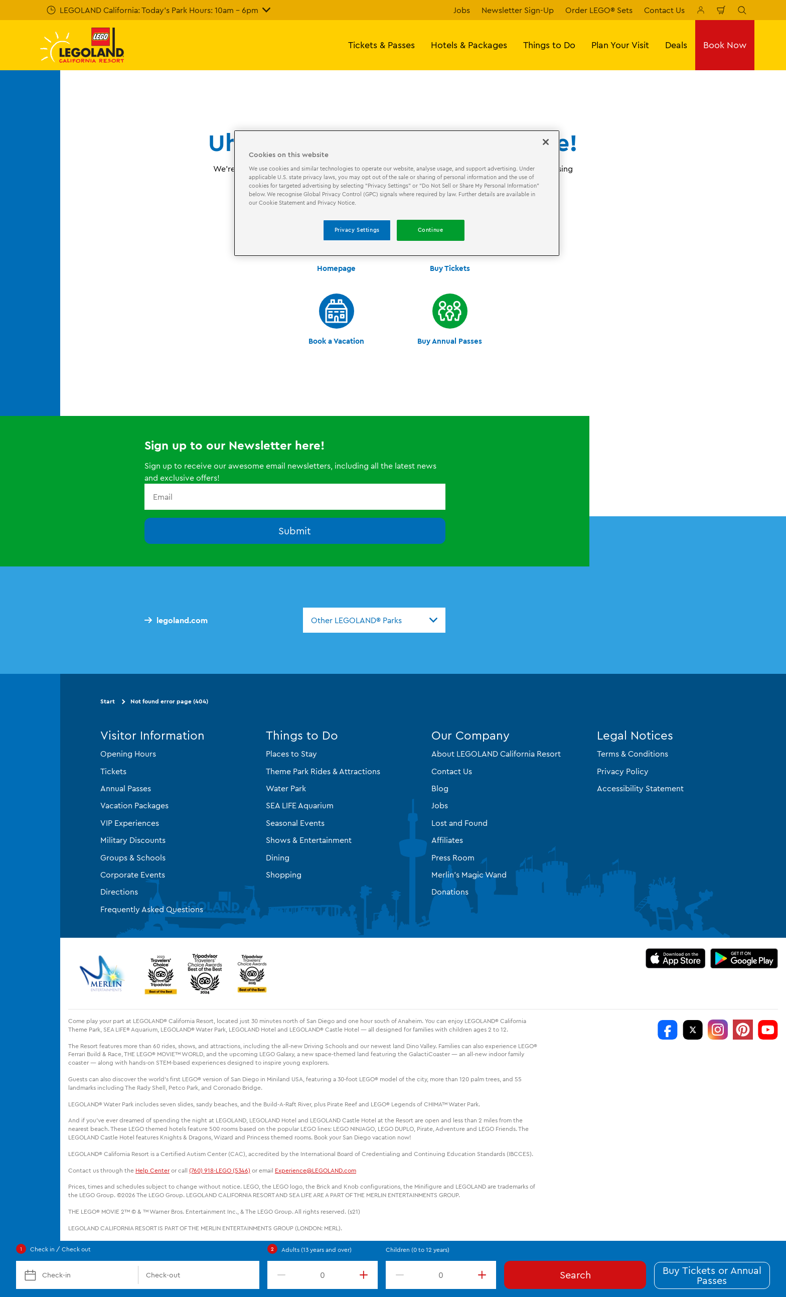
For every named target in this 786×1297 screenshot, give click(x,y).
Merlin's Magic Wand (469, 875)
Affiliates (447, 840)
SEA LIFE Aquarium (300, 805)
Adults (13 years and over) (316, 1249)
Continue (430, 229)
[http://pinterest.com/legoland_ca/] (743, 1030)
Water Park (286, 788)
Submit (294, 530)
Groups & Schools (133, 857)
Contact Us (664, 10)
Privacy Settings (357, 229)
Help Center (152, 1170)
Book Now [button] (724, 45)
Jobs (461, 10)
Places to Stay (291, 754)
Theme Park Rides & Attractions (323, 771)
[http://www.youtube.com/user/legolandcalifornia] (768, 1030)
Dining (277, 857)
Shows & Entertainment (309, 840)
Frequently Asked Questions (151, 909)
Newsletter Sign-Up (518, 10)
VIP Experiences (129, 823)
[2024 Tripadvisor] (205, 973)
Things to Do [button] (549, 45)
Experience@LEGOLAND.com (315, 1170)
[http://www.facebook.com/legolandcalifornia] (668, 1030)
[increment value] (366, 1275)
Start (107, 701)
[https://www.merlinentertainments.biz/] (103, 973)
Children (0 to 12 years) (417, 1249)
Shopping (283, 875)
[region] (397, 193)
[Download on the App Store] (675, 958)
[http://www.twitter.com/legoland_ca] (693, 1030)
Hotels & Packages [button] (469, 45)
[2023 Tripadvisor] (160, 973)
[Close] (546, 142)
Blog (439, 788)
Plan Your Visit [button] (620, 45)
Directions (119, 892)
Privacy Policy (623, 771)
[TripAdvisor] (252, 973)
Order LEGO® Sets (599, 10)
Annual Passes (125, 788)
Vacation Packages (134, 805)
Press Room (453, 857)
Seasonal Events (295, 823)
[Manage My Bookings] (701, 10)
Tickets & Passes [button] (381, 45)
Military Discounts (133, 840)
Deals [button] (676, 45)
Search (575, 1274)
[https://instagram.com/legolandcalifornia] (718, 1030)
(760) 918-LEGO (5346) (219, 1170)
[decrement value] (279, 1275)
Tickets (113, 771)
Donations (449, 892)
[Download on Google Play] (744, 958)
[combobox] (374, 620)
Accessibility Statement (640, 788)
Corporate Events (132, 875)
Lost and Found (459, 823)
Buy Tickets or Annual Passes (712, 1275)
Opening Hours (128, 754)
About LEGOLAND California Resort (496, 754)
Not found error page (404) (169, 701)
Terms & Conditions (632, 754)
